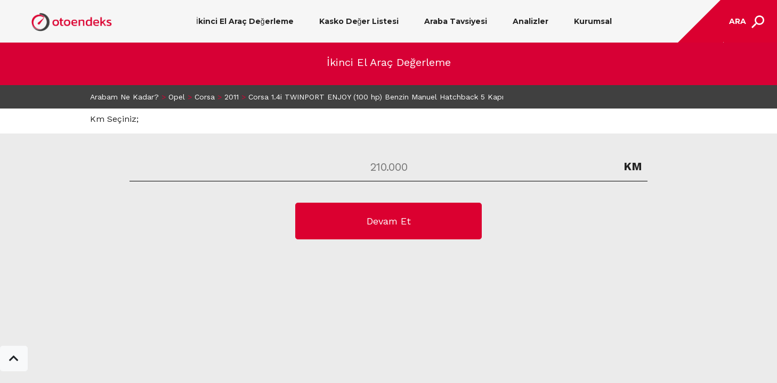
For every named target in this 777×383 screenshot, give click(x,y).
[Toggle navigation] (745, 21)
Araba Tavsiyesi (455, 21)
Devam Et (389, 221)
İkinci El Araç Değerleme (245, 21)
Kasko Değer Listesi (359, 21)
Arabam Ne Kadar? (124, 97)
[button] (14, 358)
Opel (176, 97)
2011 (231, 97)
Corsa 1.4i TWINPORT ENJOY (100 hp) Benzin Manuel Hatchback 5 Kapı (376, 97)
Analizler (530, 21)
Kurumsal (593, 21)
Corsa (205, 97)
